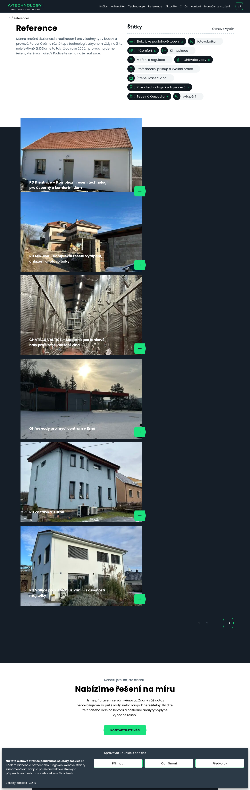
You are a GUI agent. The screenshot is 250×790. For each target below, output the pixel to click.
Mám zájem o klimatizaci (91, 615)
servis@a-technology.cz (201, 737)
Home (8, 18)
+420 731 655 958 (196, 713)
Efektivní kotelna (72, 716)
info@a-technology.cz (200, 718)
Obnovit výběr (223, 29)
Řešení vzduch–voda (76, 729)
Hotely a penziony (73, 685)
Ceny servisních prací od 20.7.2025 (31, 720)
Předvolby (219, 763)
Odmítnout (169, 763)
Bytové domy (70, 692)
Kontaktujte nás (125, 432)
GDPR (32, 783)
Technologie (136, 6)
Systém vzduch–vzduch (78, 722)
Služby (103, 6)
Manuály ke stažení (217, 6)
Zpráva (71, 567)
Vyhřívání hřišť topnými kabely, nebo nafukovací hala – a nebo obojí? (140, 686)
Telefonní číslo (138, 546)
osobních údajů (122, 603)
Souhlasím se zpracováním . (104, 603)
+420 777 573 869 (100, 503)
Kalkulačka (118, 6)
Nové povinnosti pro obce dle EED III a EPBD (144, 705)
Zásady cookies (16, 783)
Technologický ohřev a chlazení (77, 707)
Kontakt (196, 6)
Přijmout (118, 763)
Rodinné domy (71, 679)
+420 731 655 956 (196, 732)
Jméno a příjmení (79, 526)
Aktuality (171, 6)
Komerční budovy (73, 698)
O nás (184, 6)
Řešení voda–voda (74, 735)
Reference (155, 6)
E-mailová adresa (80, 546)
